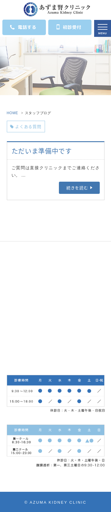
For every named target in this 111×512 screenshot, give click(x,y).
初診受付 (69, 26)
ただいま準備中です (42, 151)
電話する (23, 27)
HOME (12, 113)
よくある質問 (25, 126)
